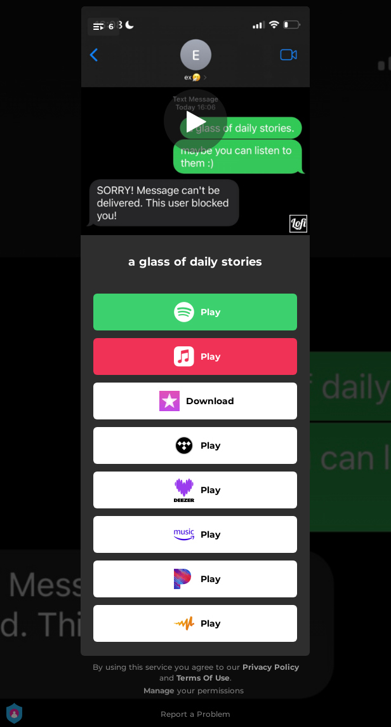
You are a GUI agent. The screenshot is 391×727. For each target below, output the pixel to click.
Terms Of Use (203, 678)
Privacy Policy (270, 667)
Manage (159, 690)
